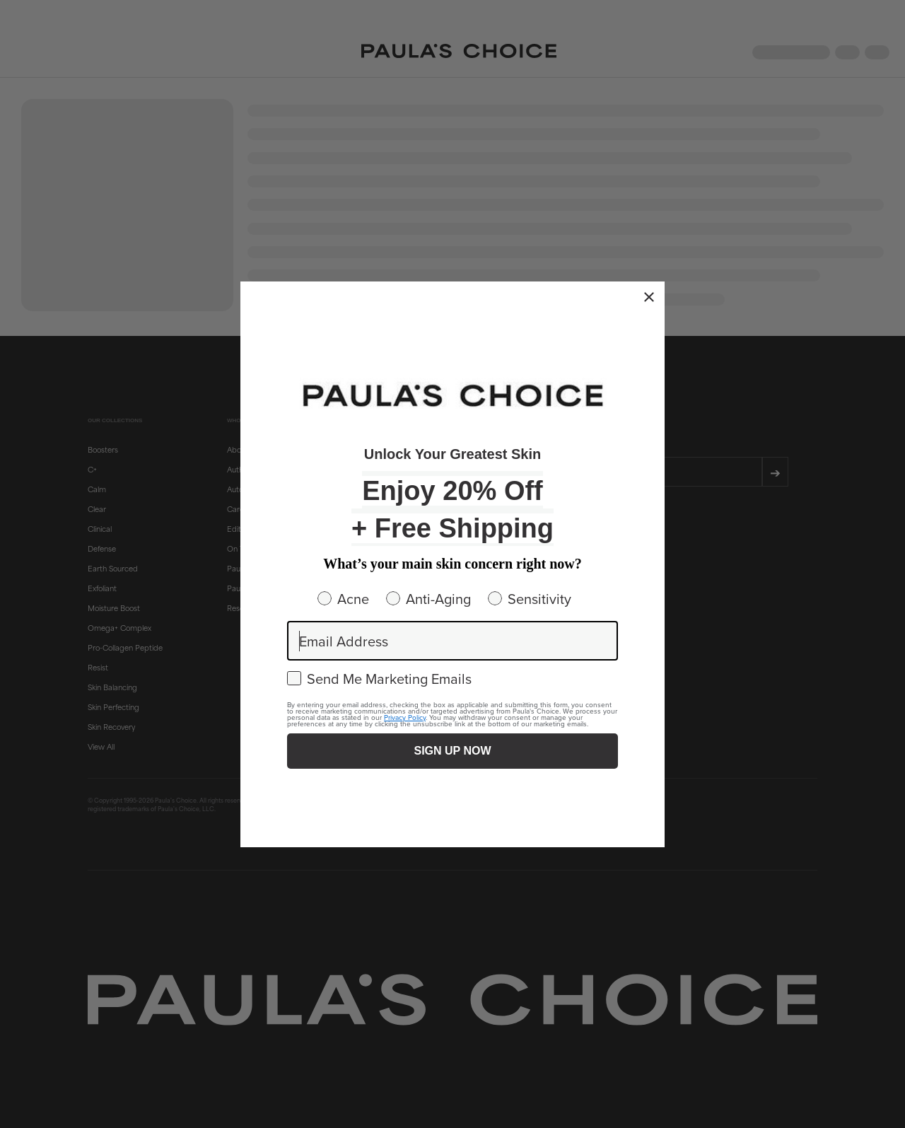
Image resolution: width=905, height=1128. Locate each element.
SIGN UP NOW (452, 751)
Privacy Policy (405, 717)
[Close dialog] (649, 297)
